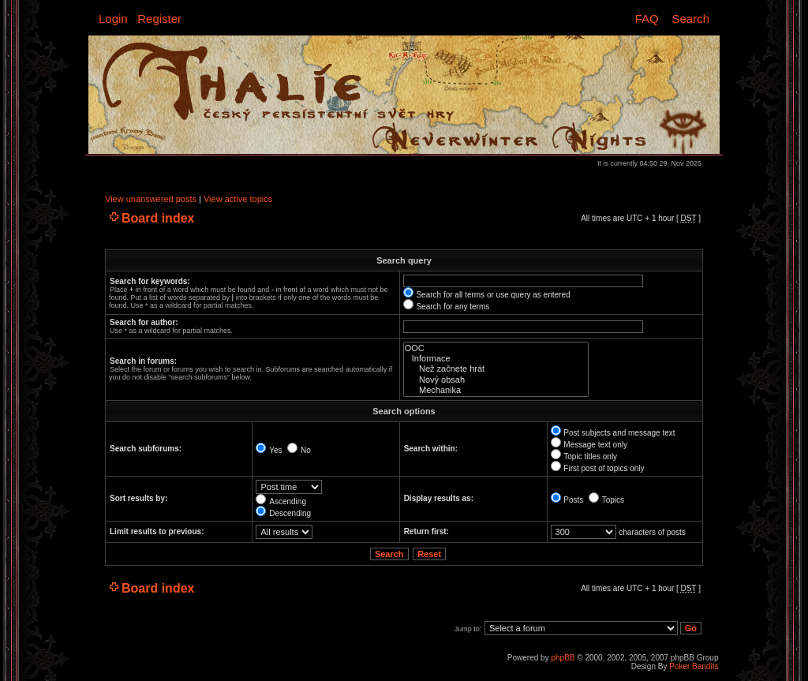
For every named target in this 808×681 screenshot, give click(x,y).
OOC (496, 348)
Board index (158, 218)
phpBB (562, 657)
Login (113, 18)
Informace (496, 359)
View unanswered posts (150, 199)
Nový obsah (496, 380)
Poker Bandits (693, 666)
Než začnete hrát (496, 369)
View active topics (238, 199)
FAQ (647, 18)
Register (159, 18)
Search (690, 18)
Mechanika (496, 390)
